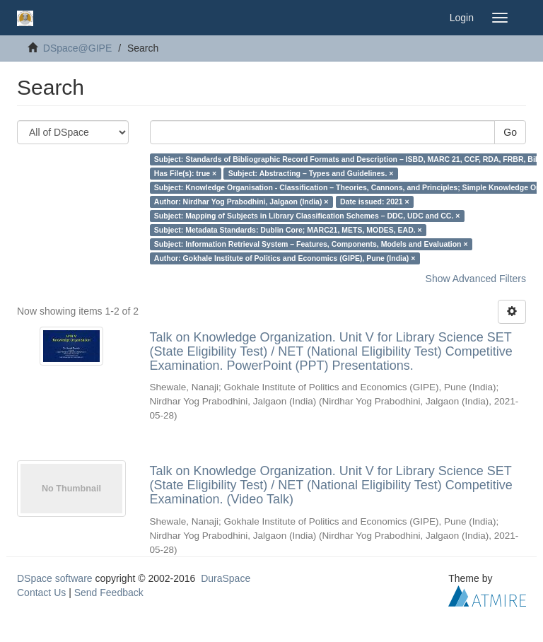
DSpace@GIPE (77, 48)
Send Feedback (109, 592)
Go (510, 132)
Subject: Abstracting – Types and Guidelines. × (311, 173)
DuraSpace (225, 578)
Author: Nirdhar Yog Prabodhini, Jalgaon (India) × (241, 201)
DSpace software (55, 578)
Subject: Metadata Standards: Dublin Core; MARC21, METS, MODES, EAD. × (288, 230)
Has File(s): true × (185, 173)
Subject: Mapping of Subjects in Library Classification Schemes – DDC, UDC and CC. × (307, 215)
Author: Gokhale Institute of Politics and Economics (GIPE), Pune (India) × (285, 258)
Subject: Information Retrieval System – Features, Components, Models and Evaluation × (311, 244)
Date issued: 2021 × (374, 201)
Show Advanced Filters (476, 278)
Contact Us (41, 592)
